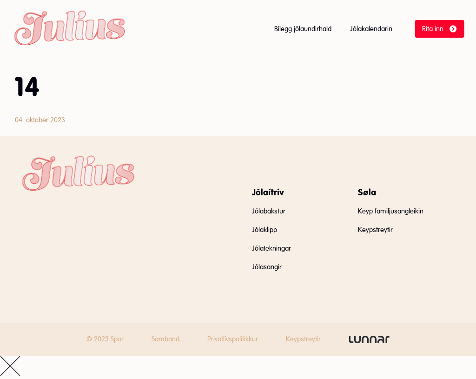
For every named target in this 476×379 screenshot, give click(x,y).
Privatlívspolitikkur (232, 339)
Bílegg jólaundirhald (302, 29)
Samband (165, 339)
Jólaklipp (264, 230)
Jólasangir (267, 267)
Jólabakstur (268, 211)
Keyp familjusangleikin (390, 211)
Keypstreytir (375, 230)
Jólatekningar (271, 248)
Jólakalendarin (371, 29)
